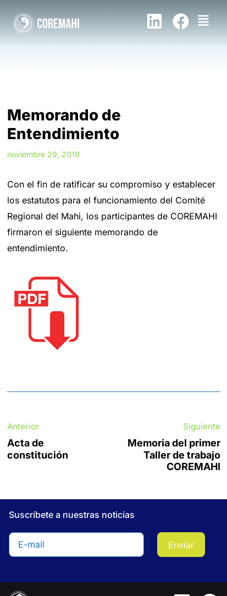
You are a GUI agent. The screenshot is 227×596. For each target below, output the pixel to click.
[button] (203, 19)
